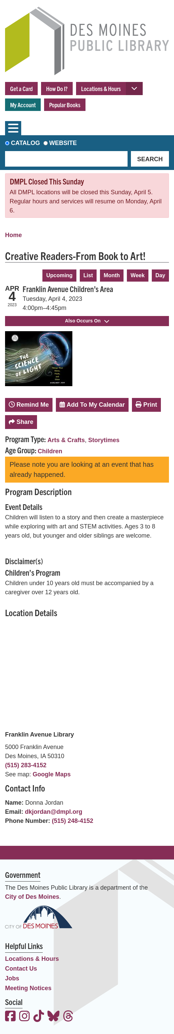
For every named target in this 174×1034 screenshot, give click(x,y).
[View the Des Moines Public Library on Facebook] (10, 1017)
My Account (23, 105)
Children (50, 451)
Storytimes (103, 440)
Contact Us (21, 968)
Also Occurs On (87, 320)
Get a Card (21, 88)
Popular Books (64, 105)
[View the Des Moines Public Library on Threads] (68, 1017)
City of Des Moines (32, 896)
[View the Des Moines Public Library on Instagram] (24, 1017)
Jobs (12, 978)
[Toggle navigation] (13, 128)
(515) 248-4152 (72, 820)
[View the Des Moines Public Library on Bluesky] (53, 1017)
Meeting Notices (28, 988)
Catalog (25, 143)
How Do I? (57, 88)
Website (63, 143)
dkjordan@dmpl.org (53, 811)
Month (112, 275)
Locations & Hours (101, 88)
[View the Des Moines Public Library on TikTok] (38, 1017)
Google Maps (52, 774)
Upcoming (59, 275)
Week (138, 275)
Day (160, 275)
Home (13, 235)
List (88, 275)
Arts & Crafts (66, 440)
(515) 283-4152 (25, 765)
